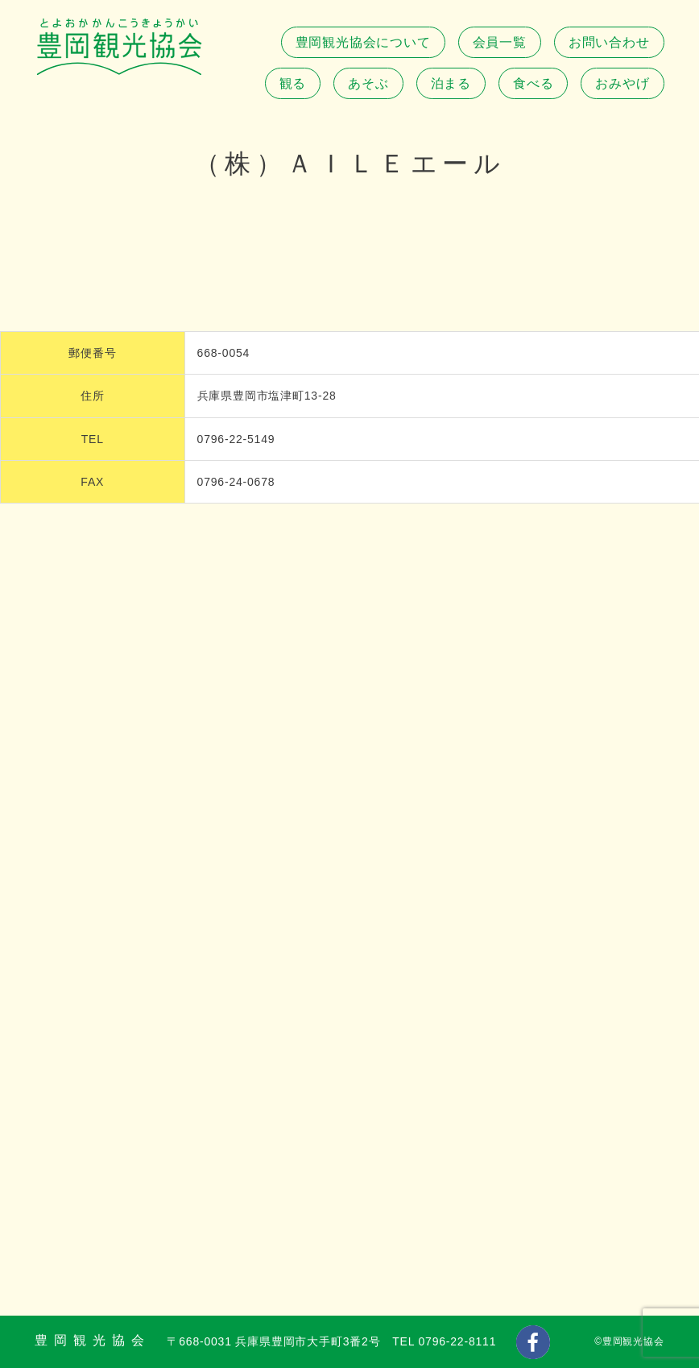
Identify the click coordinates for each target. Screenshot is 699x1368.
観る (293, 83)
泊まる (451, 83)
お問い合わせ (609, 42)
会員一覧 (500, 42)
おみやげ (622, 83)
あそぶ (368, 83)
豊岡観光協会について (363, 42)
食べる (533, 83)
